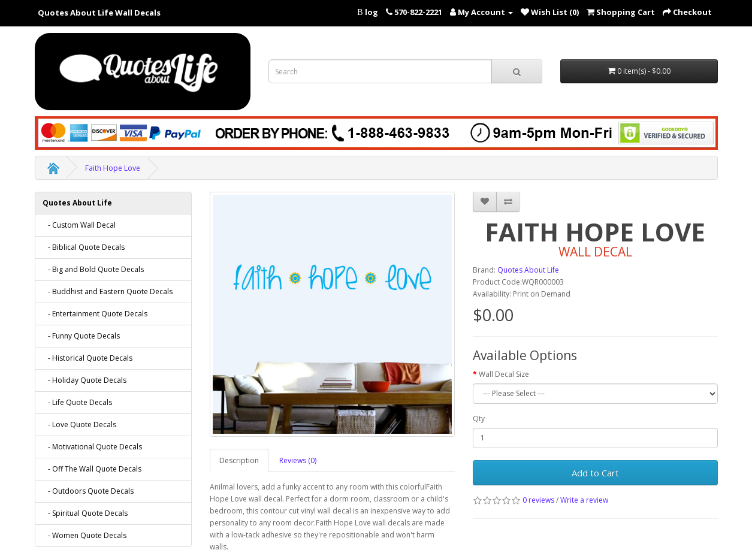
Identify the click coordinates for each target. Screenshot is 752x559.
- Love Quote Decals (79, 424)
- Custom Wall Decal (79, 225)
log (371, 12)
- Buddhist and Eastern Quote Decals (108, 291)
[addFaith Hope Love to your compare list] (508, 202)
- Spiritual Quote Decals (85, 513)
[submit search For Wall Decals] (516, 71)
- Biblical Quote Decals (84, 247)
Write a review (584, 500)
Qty (479, 418)
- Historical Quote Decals (87, 358)
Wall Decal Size (504, 374)
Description (239, 460)
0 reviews (538, 500)
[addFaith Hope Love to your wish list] (485, 202)
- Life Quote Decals (77, 402)
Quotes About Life (77, 203)
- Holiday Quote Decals (84, 380)
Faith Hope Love (112, 168)
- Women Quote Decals (84, 535)
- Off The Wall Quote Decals (92, 469)
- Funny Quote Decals (81, 336)
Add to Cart (595, 473)
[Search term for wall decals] (380, 71)
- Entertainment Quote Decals (95, 314)
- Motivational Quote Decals (92, 447)
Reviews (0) (297, 460)
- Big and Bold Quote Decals (93, 269)
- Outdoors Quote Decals (88, 491)
